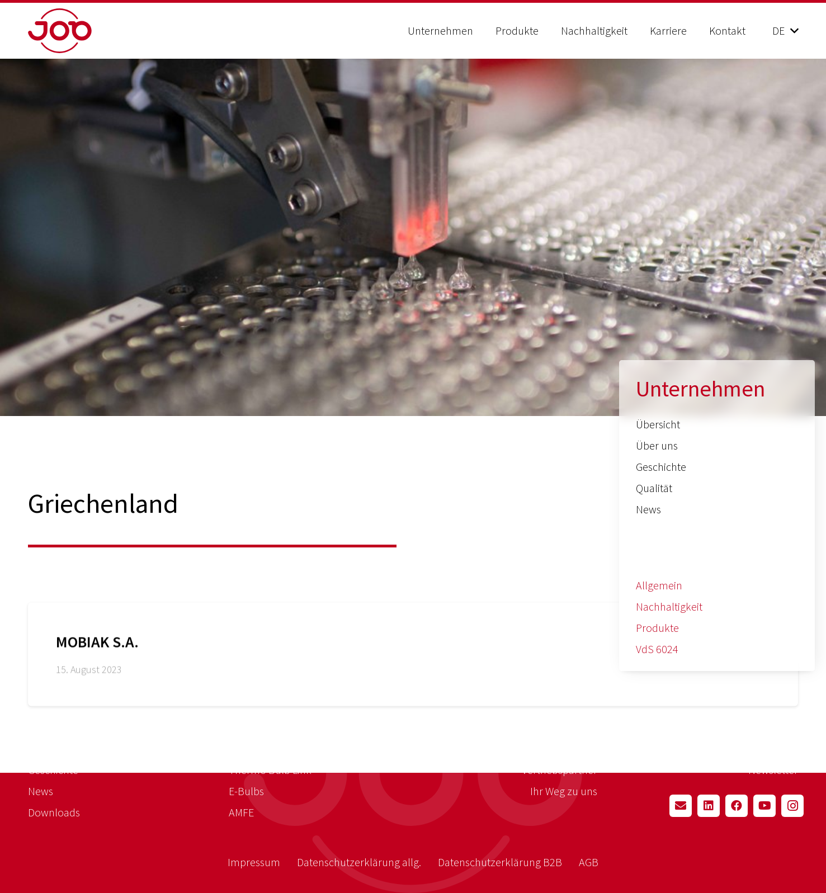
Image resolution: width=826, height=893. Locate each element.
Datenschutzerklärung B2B (500, 862)
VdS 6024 (657, 649)
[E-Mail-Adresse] (680, 806)
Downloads (54, 812)
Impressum (254, 862)
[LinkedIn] (708, 806)
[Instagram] (792, 806)
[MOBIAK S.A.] (413, 661)
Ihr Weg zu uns (563, 791)
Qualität (654, 488)
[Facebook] (736, 806)
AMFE (241, 812)
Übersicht (658, 424)
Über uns (657, 445)
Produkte (657, 628)
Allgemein (659, 585)
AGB (588, 862)
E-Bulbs (246, 791)
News (648, 509)
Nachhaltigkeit (669, 606)
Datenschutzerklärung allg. (359, 862)
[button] (785, 31)
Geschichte (661, 467)
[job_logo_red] (88, 30)
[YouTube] (764, 806)
